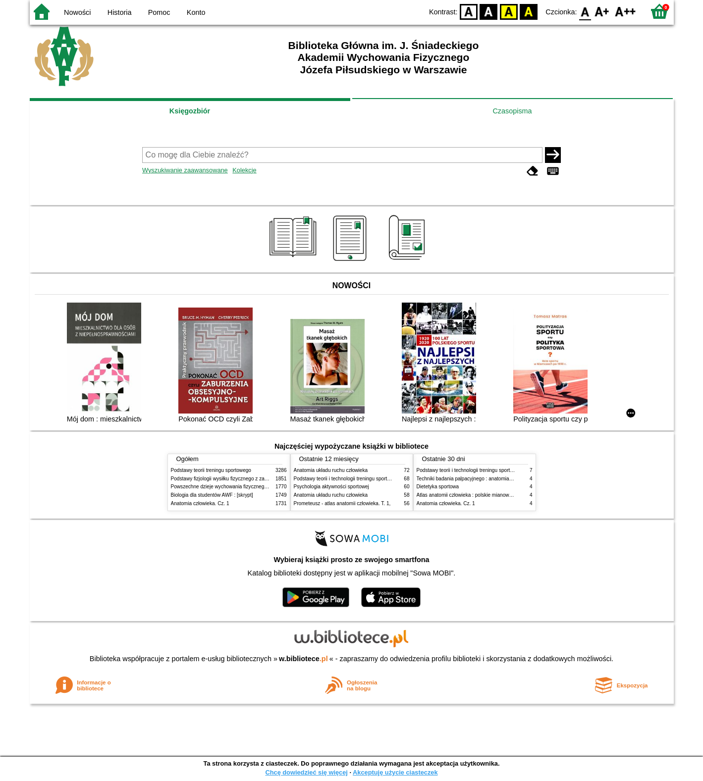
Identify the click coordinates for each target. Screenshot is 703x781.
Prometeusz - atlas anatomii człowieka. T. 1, (342, 503)
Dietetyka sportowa (438, 486)
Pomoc (159, 12)
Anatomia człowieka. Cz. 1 (200, 503)
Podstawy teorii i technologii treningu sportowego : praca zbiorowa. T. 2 (372, 478)
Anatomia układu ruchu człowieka (331, 470)
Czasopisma (512, 111)
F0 (585, 11)
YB (508, 11)
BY (529, 11)
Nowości (77, 12)
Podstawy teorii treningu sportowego (211, 470)
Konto (196, 12)
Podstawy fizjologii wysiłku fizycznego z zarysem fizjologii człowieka (246, 478)
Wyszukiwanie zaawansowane (185, 170)
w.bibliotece (303, 659)
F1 (602, 11)
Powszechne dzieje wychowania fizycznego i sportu (228, 486)
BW (489, 11)
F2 (625, 11)
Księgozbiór (189, 111)
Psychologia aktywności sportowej (331, 486)
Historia (120, 12)
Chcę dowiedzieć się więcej (306, 772)
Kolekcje (244, 170)
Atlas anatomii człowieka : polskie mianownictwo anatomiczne (485, 495)
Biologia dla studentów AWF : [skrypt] (212, 495)
